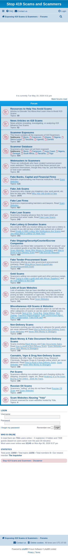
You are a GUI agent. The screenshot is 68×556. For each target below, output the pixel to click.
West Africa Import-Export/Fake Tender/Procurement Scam (31, 265)
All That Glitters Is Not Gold (22, 280)
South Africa (27, 153)
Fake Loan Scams (20, 212)
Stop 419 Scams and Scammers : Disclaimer (22, 461)
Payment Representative (29, 315)
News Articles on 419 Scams (26, 120)
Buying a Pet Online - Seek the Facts (26, 379)
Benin (24, 137)
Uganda (39, 139)
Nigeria (56, 137)
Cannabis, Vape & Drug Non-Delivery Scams (35, 355)
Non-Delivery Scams (22, 324)
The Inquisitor (15, 455)
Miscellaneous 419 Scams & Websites (31, 306)
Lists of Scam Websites (23, 287)
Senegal (15, 153)
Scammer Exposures (22, 132)
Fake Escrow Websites (49, 252)
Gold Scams (17, 273)
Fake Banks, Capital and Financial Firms (33, 177)
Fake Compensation (19, 317)
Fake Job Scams (19, 188)
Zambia (49, 139)
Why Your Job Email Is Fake (44, 193)
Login (4, 410)
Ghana (46, 137)
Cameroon (35, 137)
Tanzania (28, 139)
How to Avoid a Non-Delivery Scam (49, 329)
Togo (50, 153)
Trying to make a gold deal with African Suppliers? (38, 278)
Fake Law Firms (19, 200)
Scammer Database (21, 146)
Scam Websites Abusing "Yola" (28, 397)
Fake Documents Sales (51, 344)
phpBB (24, 549)
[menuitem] (9, 11)
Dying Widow (49, 313)
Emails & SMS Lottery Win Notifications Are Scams (38, 231)
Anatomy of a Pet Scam (54, 376)
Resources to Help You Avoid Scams (31, 108)
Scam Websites (17, 250)
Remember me (45, 427)
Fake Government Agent (52, 315)
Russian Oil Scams (21, 385)
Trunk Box (37, 313)
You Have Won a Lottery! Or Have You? (27, 233)
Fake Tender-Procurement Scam (28, 259)
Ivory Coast (48, 151)
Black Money (31, 344)
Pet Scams (16, 371)
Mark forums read (59, 99)
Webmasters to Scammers (25, 160)
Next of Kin (27, 313)
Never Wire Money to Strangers (39, 250)
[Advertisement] (34, 58)
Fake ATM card (36, 317)
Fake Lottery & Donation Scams (28, 224)
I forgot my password (10, 427)
